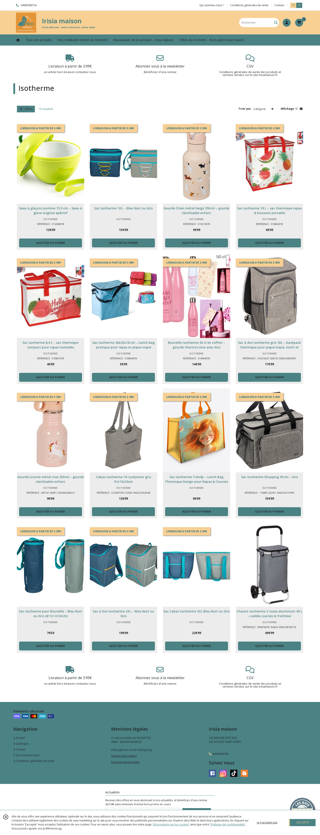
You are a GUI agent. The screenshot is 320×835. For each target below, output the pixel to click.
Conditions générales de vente (33, 761)
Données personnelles (125, 762)
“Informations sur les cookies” (171, 824)
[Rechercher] (276, 22)
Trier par (244, 109)
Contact (279, 5)
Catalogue (21, 744)
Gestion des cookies (124, 756)
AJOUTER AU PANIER (50, 243)
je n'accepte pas (267, 822)
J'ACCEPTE (302, 822)
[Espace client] (287, 23)
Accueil (19, 738)
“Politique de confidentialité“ (227, 824)
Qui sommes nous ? (26, 755)
